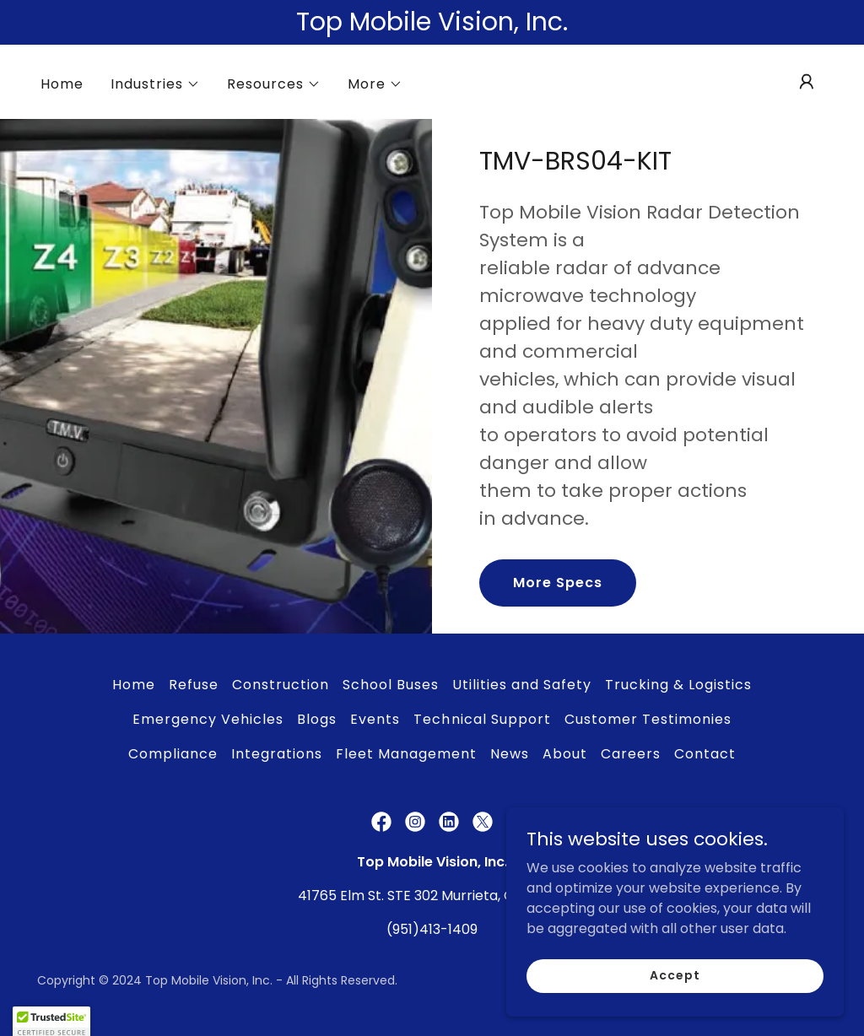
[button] (155, 84)
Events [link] (375, 719)
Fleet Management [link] (406, 754)
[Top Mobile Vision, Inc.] (432, 22)
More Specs (557, 582)
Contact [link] (705, 754)
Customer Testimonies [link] (648, 719)
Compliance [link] (173, 754)
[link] (381, 822)
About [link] (565, 754)
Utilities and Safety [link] (521, 684)
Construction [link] (280, 684)
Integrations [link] (276, 754)
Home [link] (62, 84)
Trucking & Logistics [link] (678, 684)
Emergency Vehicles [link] (208, 719)
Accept (674, 975)
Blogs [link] (317, 719)
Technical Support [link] (481, 719)
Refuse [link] (194, 684)
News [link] (509, 754)
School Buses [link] (391, 684)
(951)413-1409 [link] (432, 929)
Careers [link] (631, 754)
